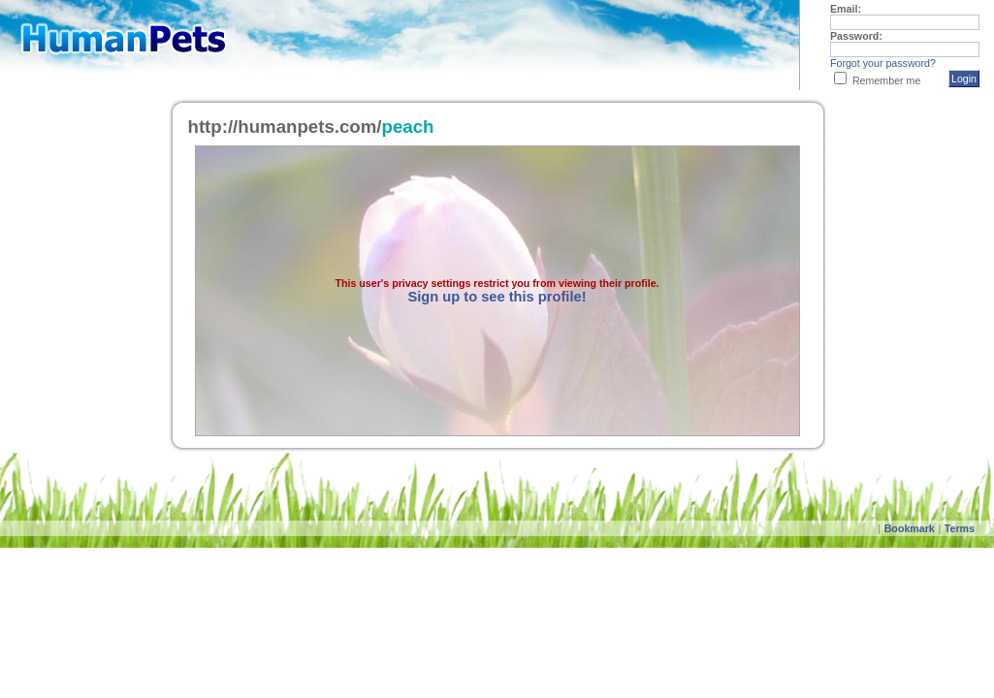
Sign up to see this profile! (496, 296)
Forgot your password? (883, 63)
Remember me (886, 80)
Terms (960, 528)
